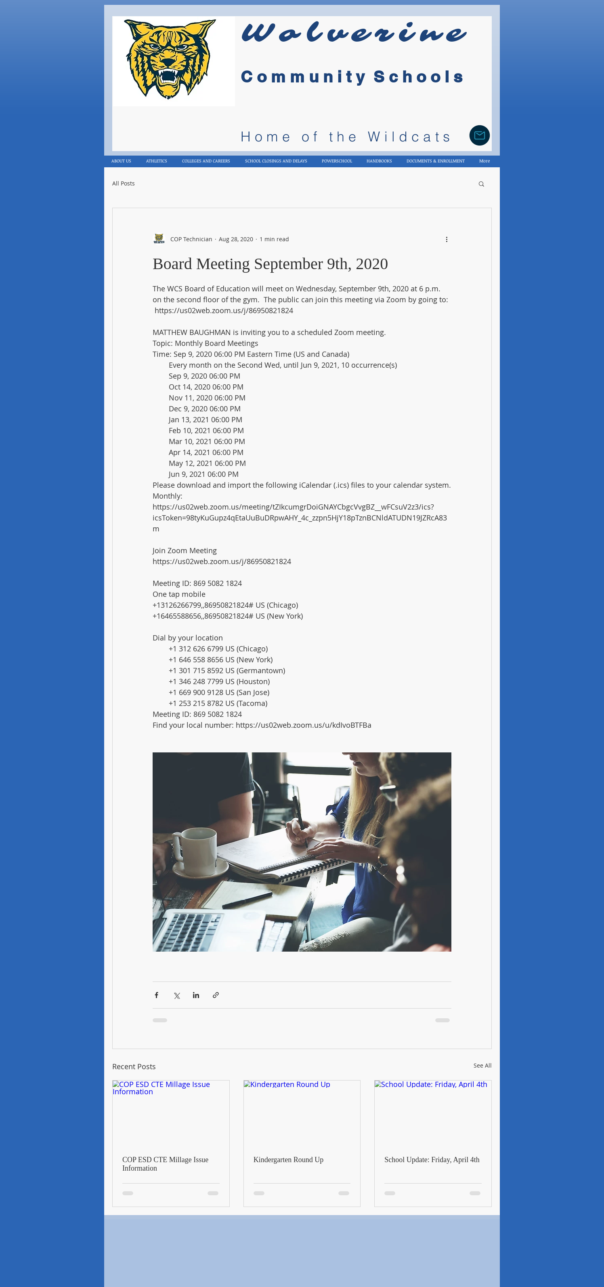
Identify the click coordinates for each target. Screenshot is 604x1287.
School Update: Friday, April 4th (431, 1160)
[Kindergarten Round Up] (302, 1113)
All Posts (123, 183)
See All (483, 1065)
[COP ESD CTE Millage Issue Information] (171, 1113)
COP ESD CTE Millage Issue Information (165, 1164)
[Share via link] (216, 995)
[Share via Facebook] (156, 995)
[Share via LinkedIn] (196, 995)
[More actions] (446, 239)
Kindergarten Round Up (289, 1160)
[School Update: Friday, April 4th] (433, 1113)
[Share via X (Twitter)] (176, 995)
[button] (481, 183)
